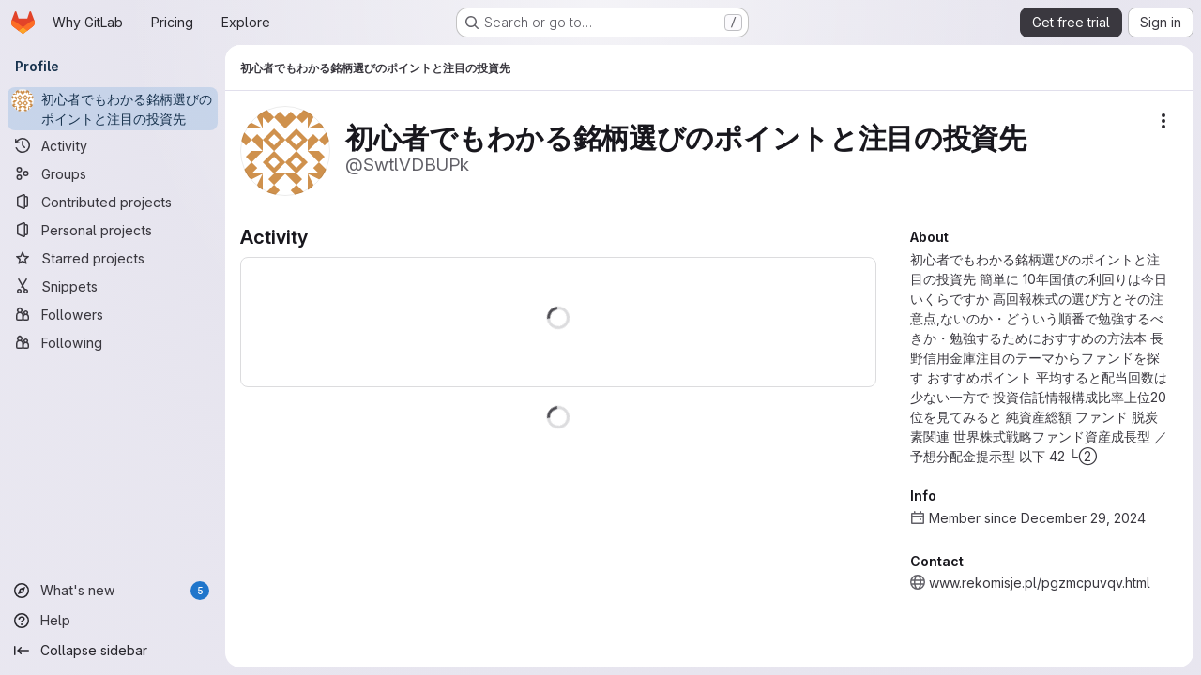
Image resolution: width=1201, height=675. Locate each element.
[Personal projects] (113, 230)
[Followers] (113, 314)
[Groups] (113, 173)
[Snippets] (113, 286)
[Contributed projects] (113, 201)
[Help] (113, 621)
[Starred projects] (113, 258)
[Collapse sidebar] (113, 651)
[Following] (113, 342)
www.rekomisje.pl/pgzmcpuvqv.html (1039, 583)
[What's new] (113, 591)
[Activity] (113, 145)
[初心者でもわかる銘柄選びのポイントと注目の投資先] (113, 108)
